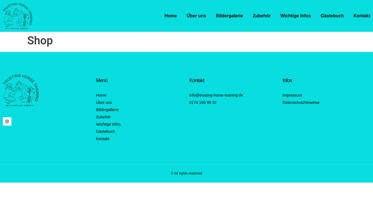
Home (171, 15)
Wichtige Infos (296, 15)
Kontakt (361, 15)
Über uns (196, 15)
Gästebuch (332, 15)
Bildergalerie (229, 15)
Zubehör (262, 15)
